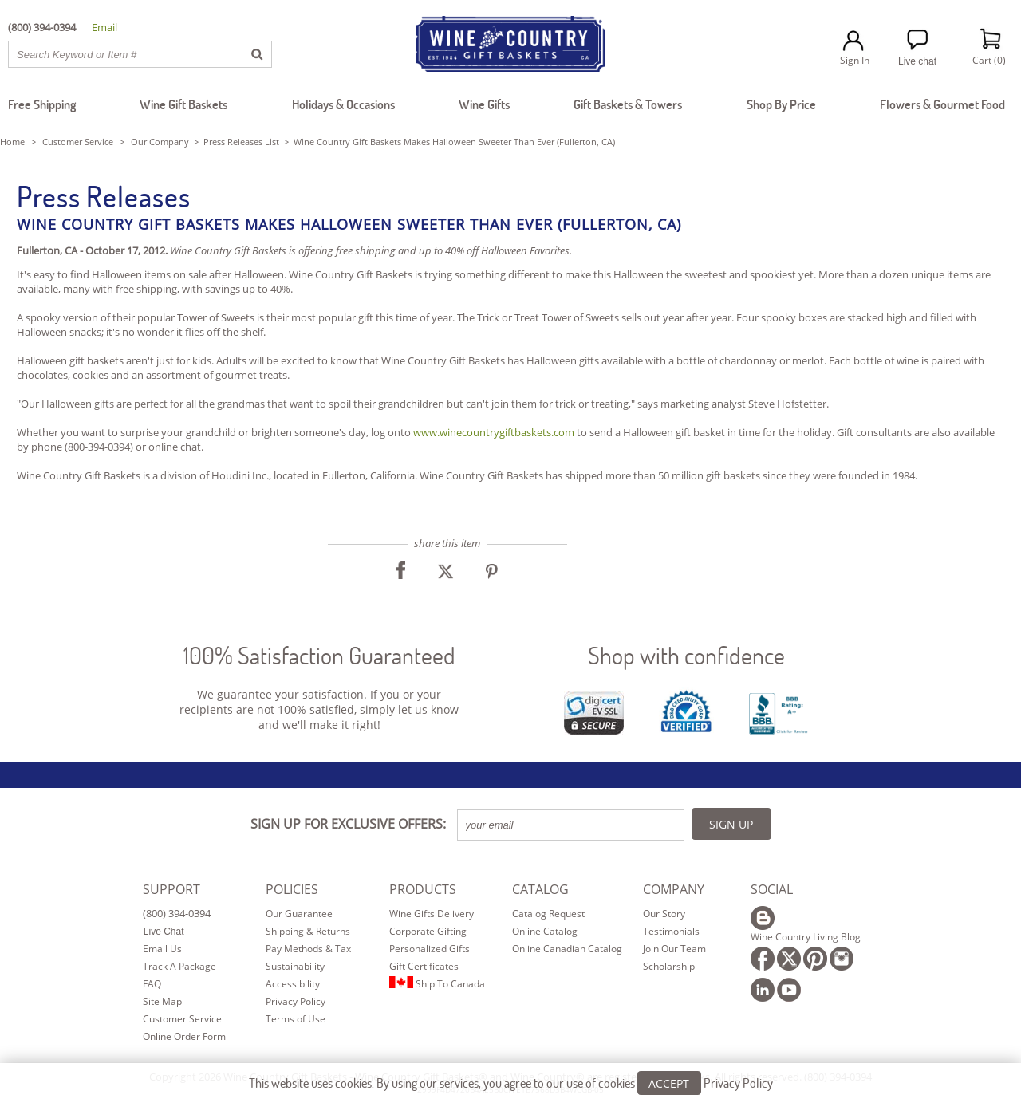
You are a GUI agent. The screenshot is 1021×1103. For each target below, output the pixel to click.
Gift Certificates (424, 966)
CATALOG (540, 889)
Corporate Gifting (428, 931)
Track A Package (179, 966)
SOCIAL (772, 889)
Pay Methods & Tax (308, 948)
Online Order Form (184, 1036)
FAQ (152, 984)
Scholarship (669, 966)
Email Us (162, 948)
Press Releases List (241, 142)
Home (12, 142)
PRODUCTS (422, 889)
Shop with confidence (686, 655)
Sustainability (295, 966)
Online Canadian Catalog (567, 948)
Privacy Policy (295, 1001)
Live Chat (164, 931)
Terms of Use (295, 1019)
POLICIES (292, 889)
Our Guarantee (299, 913)
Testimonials (671, 931)
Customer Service (77, 142)
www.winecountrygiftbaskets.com (493, 432)
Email (104, 27)
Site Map (162, 1001)
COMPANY (673, 889)
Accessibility (293, 984)
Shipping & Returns (308, 931)
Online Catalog (545, 931)
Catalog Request (548, 913)
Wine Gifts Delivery (431, 913)
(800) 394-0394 (177, 913)
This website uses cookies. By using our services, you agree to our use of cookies (511, 1084)
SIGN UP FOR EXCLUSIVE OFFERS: (348, 824)
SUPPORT (171, 889)
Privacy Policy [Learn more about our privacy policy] (738, 1084)
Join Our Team (674, 948)
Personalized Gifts (429, 948)
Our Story (664, 913)
